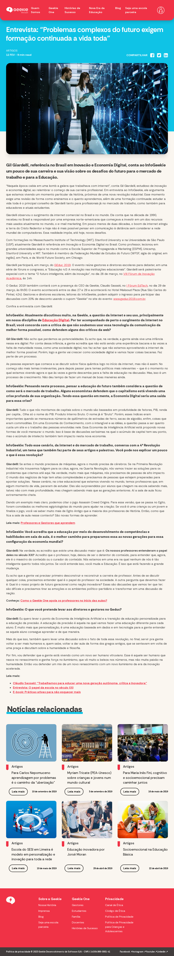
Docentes (78, 922)
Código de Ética (115, 911)
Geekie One (81, 899)
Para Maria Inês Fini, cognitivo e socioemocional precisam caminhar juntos (145, 778)
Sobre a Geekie (50, 899)
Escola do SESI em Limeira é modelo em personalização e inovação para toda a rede (33, 854)
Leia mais (18, 791)
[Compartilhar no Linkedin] (166, 55)
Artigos (12, 50)
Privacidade (114, 899)
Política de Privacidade (119, 916)
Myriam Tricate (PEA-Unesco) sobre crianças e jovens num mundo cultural (89, 778)
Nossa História (47, 905)
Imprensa (44, 911)
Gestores (77, 905)
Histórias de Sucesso (85, 928)
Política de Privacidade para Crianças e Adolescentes (119, 927)
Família (76, 916)
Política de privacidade (18, 951)
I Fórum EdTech (137, 285)
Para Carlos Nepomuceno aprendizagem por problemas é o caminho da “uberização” (34, 778)
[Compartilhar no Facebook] (152, 55)
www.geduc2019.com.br (129, 299)
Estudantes (79, 911)
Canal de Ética (114, 905)
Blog (118, 8)
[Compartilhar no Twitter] (159, 55)
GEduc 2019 (62, 265)
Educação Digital (55, 320)
